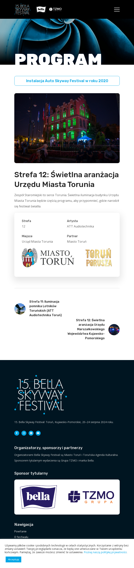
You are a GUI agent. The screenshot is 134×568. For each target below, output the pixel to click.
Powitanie (20, 531)
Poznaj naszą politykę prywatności (105, 552)
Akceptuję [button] (13, 559)
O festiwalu (21, 537)
